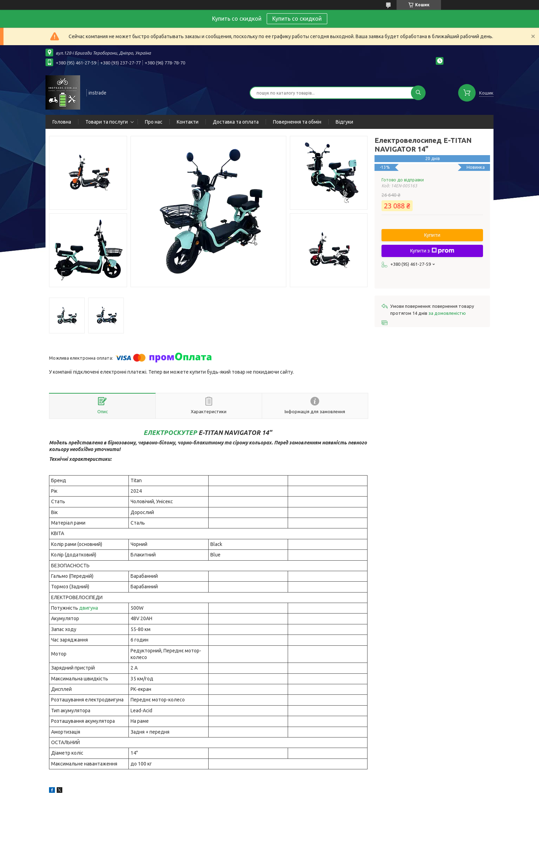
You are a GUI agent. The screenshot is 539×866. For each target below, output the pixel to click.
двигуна (88, 608)
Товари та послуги (106, 121)
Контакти (187, 121)
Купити (432, 235)
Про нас (153, 121)
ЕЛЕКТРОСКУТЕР (170, 432)
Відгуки (344, 121)
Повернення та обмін (297, 121)
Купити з (432, 251)
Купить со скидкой (297, 18)
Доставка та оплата (236, 121)
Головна (61, 121)
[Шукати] (418, 92)
